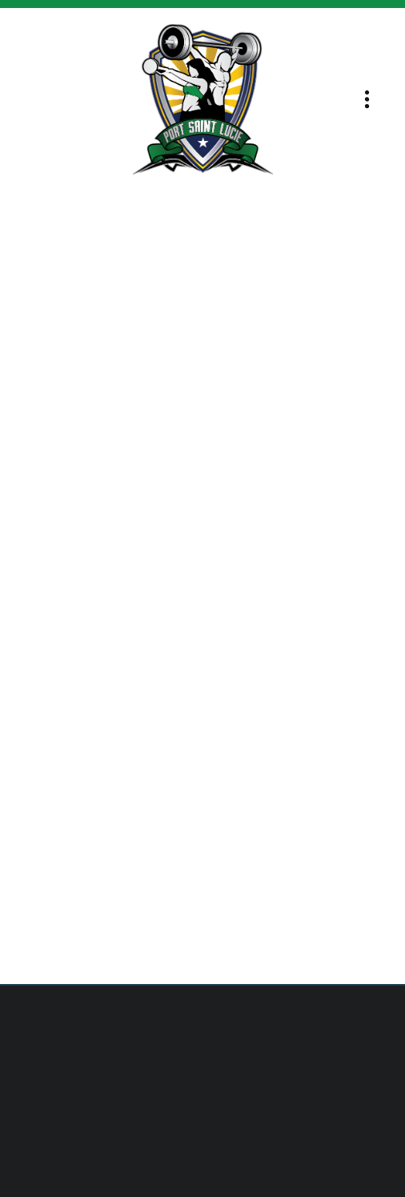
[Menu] (367, 100)
